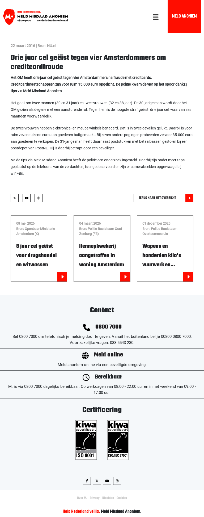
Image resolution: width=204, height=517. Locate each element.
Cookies (122, 498)
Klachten (108, 498)
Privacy (95, 498)
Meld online (108, 355)
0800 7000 (108, 327)
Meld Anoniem (184, 16)
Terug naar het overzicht (166, 198)
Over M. (82, 498)
